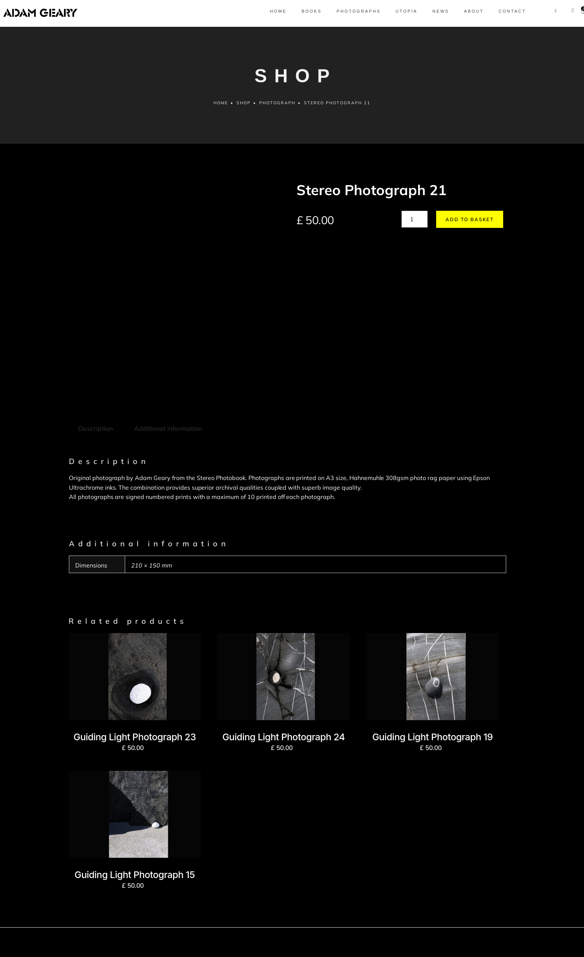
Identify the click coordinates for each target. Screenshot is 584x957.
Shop (244, 105)
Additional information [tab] (166, 360)
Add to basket (466, 222)
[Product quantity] (415, 222)
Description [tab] (95, 360)
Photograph (278, 105)
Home (220, 105)
